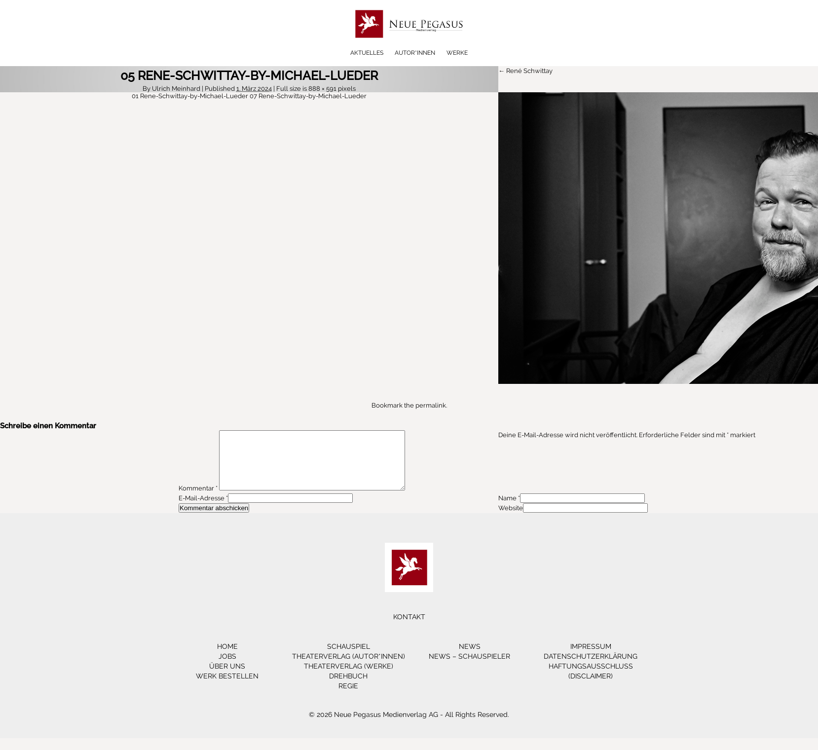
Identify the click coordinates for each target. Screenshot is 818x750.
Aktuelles (366, 52)
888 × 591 (322, 88)
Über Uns (227, 678)
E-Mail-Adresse (201, 510)
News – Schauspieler (469, 668)
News (470, 658)
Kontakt (409, 629)
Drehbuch (348, 688)
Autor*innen (415, 52)
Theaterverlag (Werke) (348, 678)
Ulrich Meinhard (176, 88)
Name (507, 510)
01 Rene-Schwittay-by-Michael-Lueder (190, 96)
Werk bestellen (227, 688)
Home (227, 658)
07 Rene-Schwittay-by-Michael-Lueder (308, 96)
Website (510, 520)
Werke (457, 52)
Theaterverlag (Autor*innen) (348, 668)
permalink (430, 405)
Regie (348, 698)
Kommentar (198, 500)
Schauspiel (348, 658)
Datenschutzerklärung (590, 668)
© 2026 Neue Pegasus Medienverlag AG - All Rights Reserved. (409, 726)
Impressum (590, 658)
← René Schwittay (525, 71)
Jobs (227, 668)
